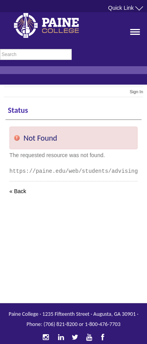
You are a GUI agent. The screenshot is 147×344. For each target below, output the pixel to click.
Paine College (53, 27)
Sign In (136, 91)
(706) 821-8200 (61, 324)
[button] (132, 41)
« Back (17, 191)
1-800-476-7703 (102, 324)
